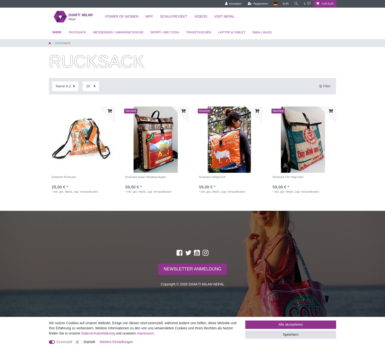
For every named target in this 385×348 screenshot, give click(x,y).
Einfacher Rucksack (64, 176)
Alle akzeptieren (290, 324)
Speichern (290, 334)
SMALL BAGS (262, 32)
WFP (149, 16)
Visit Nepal (224, 16)
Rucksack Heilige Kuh (212, 176)
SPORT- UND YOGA (164, 32)
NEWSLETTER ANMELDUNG (192, 269)
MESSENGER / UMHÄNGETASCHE (118, 32)
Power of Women (121, 16)
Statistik (89, 342)
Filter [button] (325, 86)
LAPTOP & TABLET (231, 32)
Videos (200, 16)
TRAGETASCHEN (198, 32)
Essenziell (64, 342)
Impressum (145, 333)
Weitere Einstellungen (116, 342)
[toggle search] (296, 4)
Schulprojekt (173, 16)
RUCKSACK (77, 32)
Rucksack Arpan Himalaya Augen (145, 176)
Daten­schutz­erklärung (98, 333)
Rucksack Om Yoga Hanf (288, 176)
